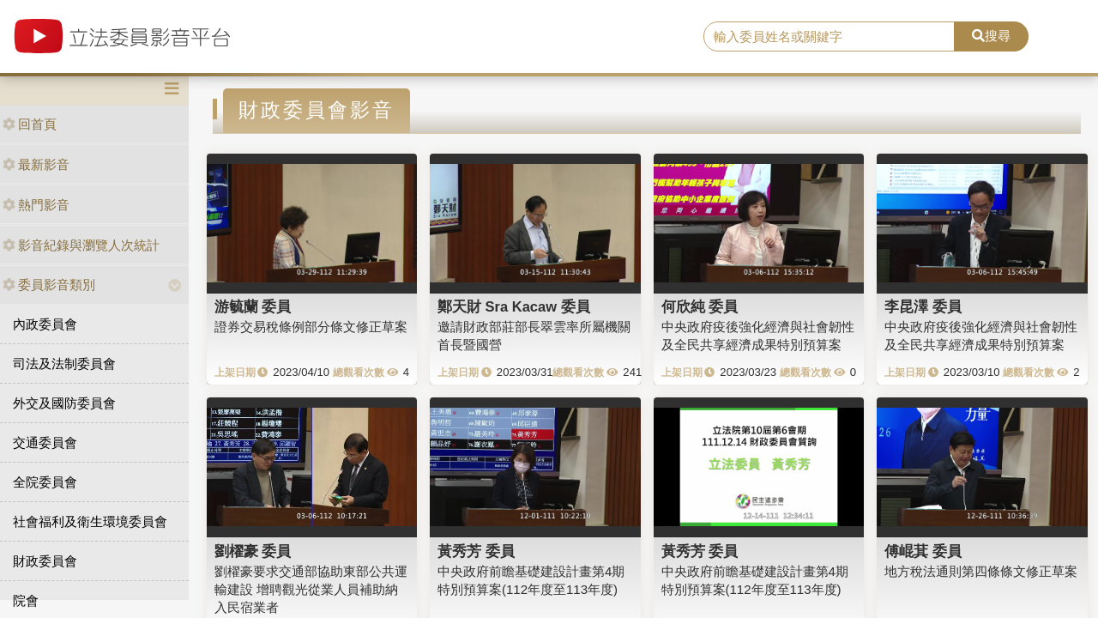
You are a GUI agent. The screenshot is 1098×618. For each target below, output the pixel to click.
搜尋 (991, 35)
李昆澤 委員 (923, 306)
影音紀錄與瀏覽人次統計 (81, 245)
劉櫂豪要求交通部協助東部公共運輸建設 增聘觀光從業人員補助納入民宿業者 (310, 589)
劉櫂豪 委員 (253, 551)
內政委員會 (45, 324)
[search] (829, 36)
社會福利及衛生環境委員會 (90, 521)
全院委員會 (45, 482)
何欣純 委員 (700, 306)
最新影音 (36, 164)
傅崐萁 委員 (923, 551)
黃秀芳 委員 (476, 551)
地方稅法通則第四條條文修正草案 (980, 571)
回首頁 (30, 124)
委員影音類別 (49, 284)
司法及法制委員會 (64, 363)
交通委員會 (45, 442)
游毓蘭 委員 (253, 306)
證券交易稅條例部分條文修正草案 (310, 326)
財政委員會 (45, 561)
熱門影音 (36, 204)
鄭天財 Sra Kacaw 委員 (513, 306)
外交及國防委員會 (64, 403)
